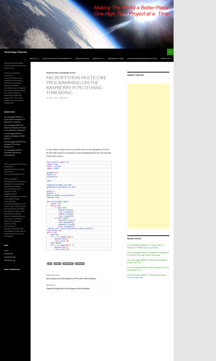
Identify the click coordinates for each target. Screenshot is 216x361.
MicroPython (52, 73)
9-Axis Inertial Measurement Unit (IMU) (142, 58)
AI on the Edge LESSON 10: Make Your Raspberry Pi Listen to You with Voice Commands (148, 253)
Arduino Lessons (82, 58)
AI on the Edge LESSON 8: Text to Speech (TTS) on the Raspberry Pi (15, 144)
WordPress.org (9, 260)
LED (50, 263)
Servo (57, 263)
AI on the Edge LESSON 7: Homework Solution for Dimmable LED (13, 152)
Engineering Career (116, 58)
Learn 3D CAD (97, 58)
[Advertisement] (148, 156)
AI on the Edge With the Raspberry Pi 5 (57, 58)
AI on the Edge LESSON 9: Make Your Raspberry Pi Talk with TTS (14, 135)
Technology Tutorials (15, 51)
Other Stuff (165, 58)
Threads (80, 263)
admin (65, 98)
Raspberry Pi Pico (68, 73)
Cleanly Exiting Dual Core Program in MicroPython (79, 287)
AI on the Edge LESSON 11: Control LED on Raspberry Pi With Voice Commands (145, 246)
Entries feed (8, 254)
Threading (68, 263)
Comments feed (9, 257)
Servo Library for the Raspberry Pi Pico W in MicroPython (79, 277)
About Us (33, 58)
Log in (6, 250)
